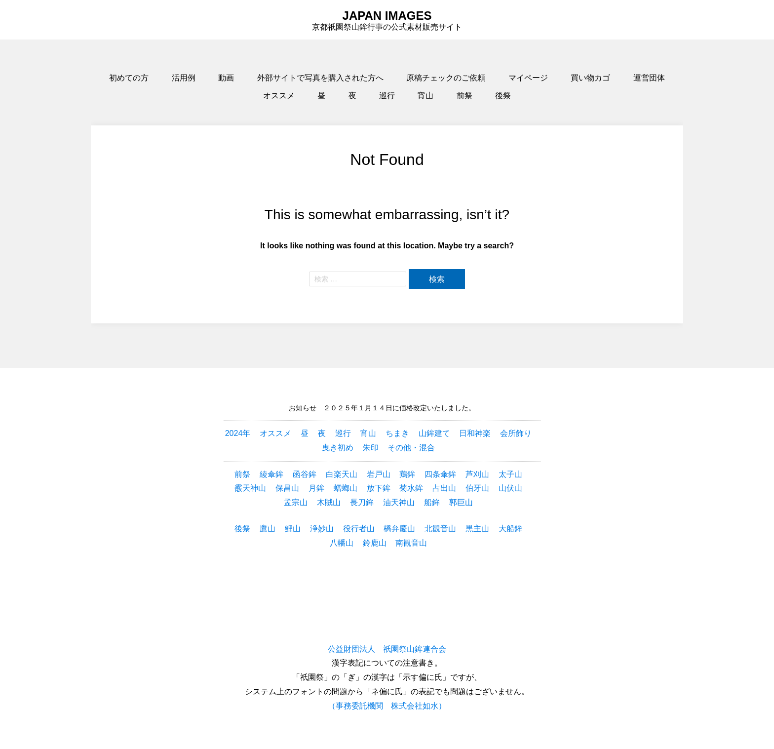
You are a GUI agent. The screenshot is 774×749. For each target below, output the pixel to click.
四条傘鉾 (440, 474)
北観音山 (440, 528)
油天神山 (399, 502)
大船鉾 (510, 528)
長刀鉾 (362, 502)
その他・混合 (411, 447)
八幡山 (341, 543)
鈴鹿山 (375, 543)
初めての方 (129, 78)
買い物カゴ (590, 78)
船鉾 (432, 502)
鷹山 (267, 528)
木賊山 (329, 502)
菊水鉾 (411, 488)
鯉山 (293, 528)
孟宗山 (296, 502)
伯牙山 (477, 488)
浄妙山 (322, 528)
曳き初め (337, 447)
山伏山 (510, 488)
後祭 (503, 95)
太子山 (510, 474)
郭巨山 (461, 502)
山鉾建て (434, 433)
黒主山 (477, 528)
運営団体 (649, 78)
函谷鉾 (304, 474)
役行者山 (359, 528)
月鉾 (316, 488)
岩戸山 (378, 474)
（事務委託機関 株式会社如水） (387, 706)
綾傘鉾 (271, 474)
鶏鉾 (407, 474)
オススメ (279, 95)
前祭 (464, 95)
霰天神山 (250, 488)
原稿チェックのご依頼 (445, 78)
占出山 (444, 488)
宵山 (425, 95)
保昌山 (287, 488)
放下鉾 (378, 488)
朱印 (371, 447)
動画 (226, 78)
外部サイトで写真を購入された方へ (320, 78)
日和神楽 (475, 433)
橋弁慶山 (399, 528)
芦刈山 (477, 474)
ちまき (397, 433)
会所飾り (516, 433)
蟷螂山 (345, 488)
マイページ (528, 78)
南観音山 (411, 543)
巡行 (387, 95)
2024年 (238, 433)
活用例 (183, 78)
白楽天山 (341, 474)
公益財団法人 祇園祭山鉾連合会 (387, 649)
